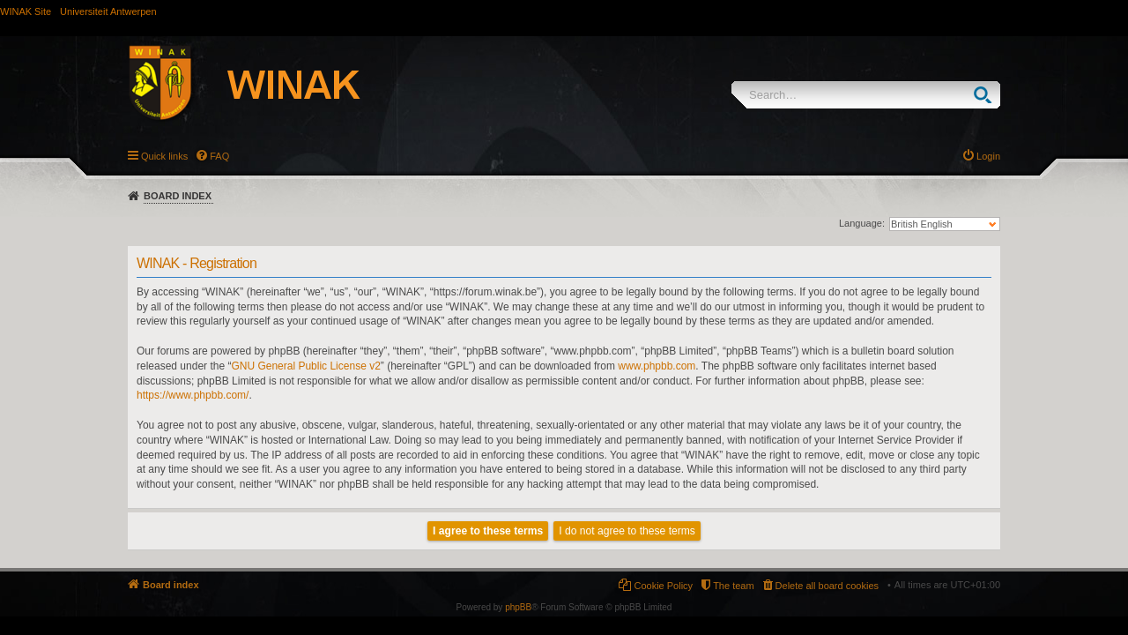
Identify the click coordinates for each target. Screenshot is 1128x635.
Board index (178, 195)
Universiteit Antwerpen (108, 11)
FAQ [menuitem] (219, 156)
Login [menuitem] (988, 156)
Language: (862, 223)
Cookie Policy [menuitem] (663, 585)
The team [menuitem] (733, 585)
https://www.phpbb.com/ (193, 395)
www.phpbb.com (656, 366)
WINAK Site (25, 11)
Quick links (164, 156)
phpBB (518, 607)
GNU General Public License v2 (305, 366)
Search (986, 94)
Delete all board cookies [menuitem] (827, 585)
